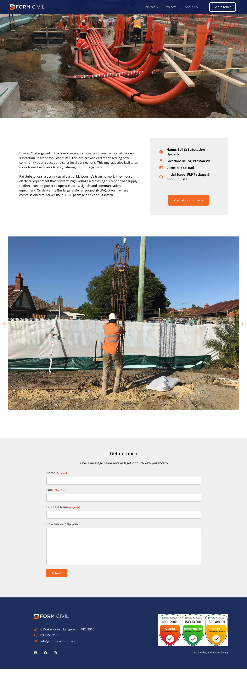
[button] (4, 323)
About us (191, 7)
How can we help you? (62, 524)
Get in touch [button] (223, 7)
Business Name (63, 507)
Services (149, 7)
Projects (170, 7)
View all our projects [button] (188, 200)
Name (56, 473)
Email (56, 490)
